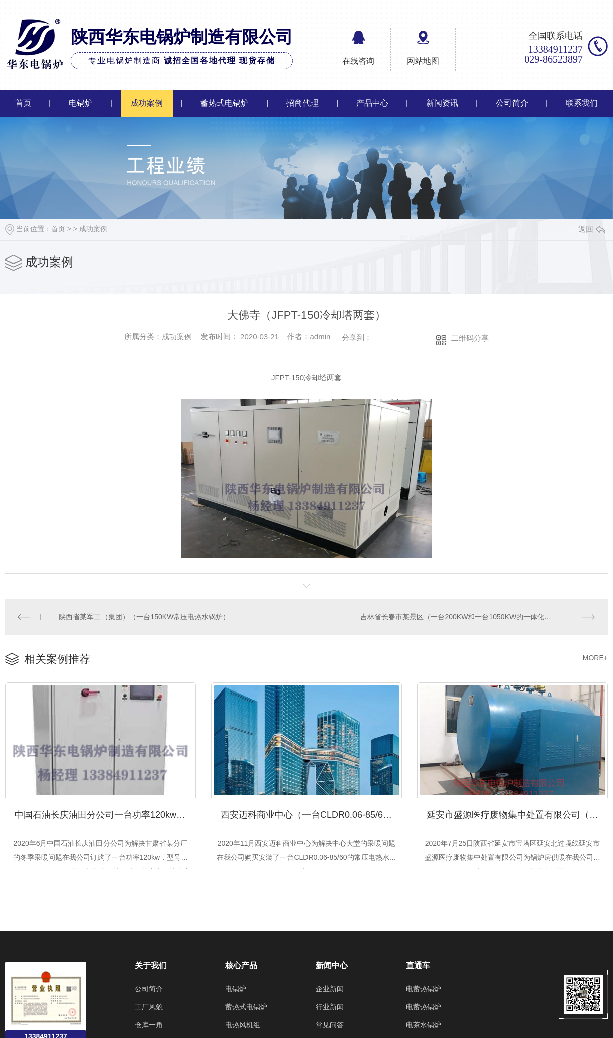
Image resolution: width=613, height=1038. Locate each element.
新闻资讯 (442, 103)
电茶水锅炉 (423, 1024)
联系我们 (582, 103)
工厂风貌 (149, 1006)
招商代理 (302, 103)
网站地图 (423, 61)
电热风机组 (242, 1024)
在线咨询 (358, 61)
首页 (23, 103)
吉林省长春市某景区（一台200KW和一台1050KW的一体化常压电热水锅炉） (478, 617)
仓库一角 (149, 1024)
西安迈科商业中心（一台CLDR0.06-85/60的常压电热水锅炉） (311, 813)
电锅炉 (81, 103)
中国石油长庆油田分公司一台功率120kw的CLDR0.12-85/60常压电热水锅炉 (105, 813)
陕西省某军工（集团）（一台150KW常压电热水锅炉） (144, 617)
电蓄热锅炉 (423, 988)
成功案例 (147, 103)
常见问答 (330, 1024)
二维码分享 (470, 338)
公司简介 (512, 103)
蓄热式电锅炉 (224, 103)
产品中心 (372, 103)
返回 (591, 229)
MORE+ (595, 657)
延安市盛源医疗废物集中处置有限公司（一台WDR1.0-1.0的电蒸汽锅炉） (517, 813)
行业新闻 (330, 1006)
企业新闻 (330, 988)
